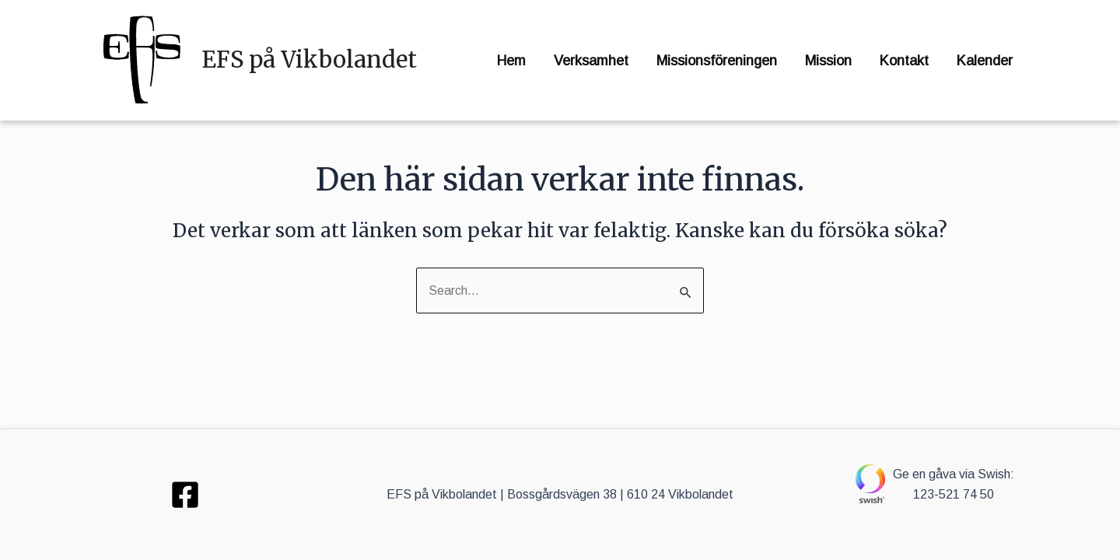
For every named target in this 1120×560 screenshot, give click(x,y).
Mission (828, 60)
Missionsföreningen (716, 60)
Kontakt (904, 60)
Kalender (985, 60)
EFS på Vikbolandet (309, 59)
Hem (511, 60)
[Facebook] (185, 494)
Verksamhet (591, 60)
